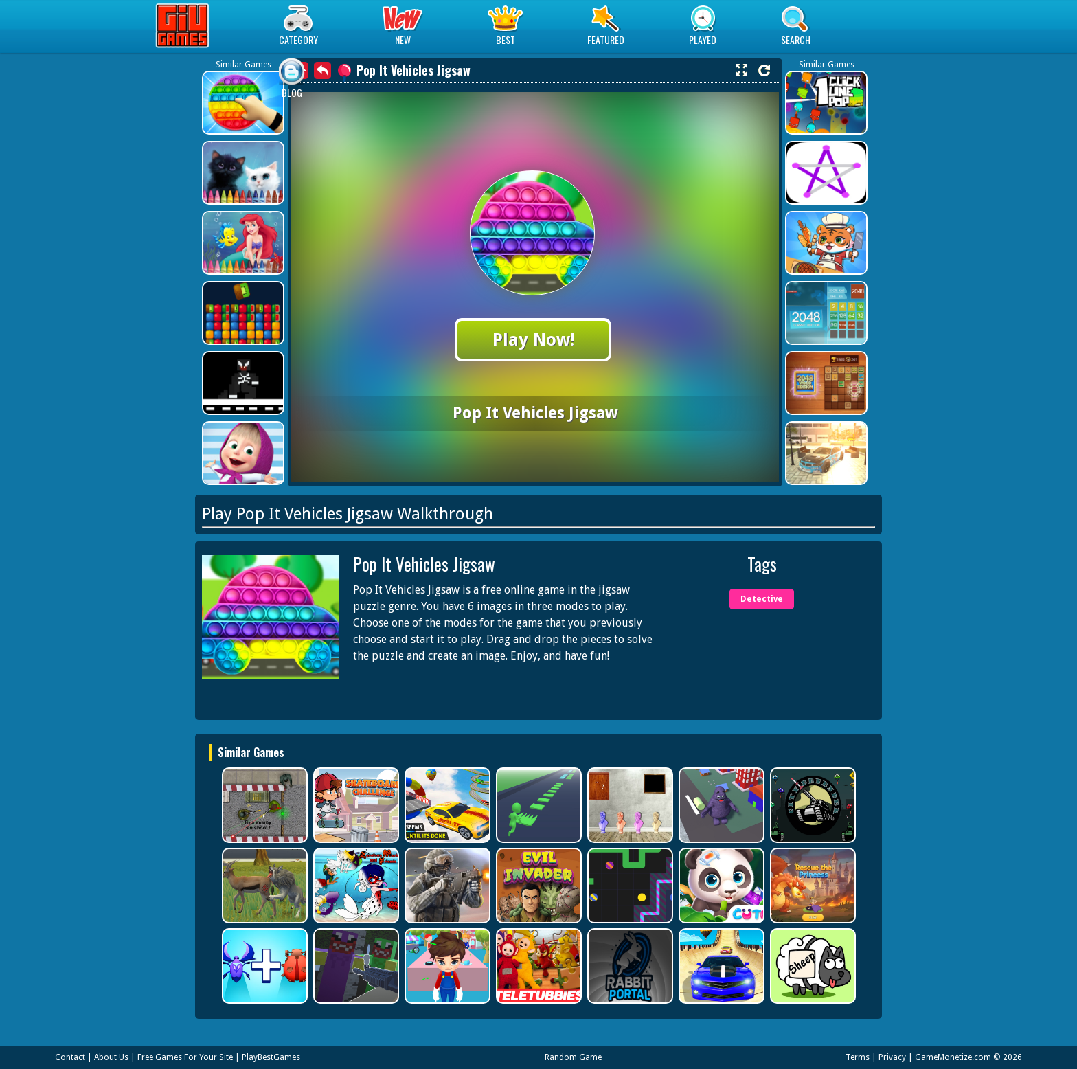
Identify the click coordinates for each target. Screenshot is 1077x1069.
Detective (761, 599)
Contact (70, 1057)
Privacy (892, 1057)
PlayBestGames (271, 1057)
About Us (111, 1057)
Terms (858, 1057)
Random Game (573, 1057)
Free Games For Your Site (185, 1057)
